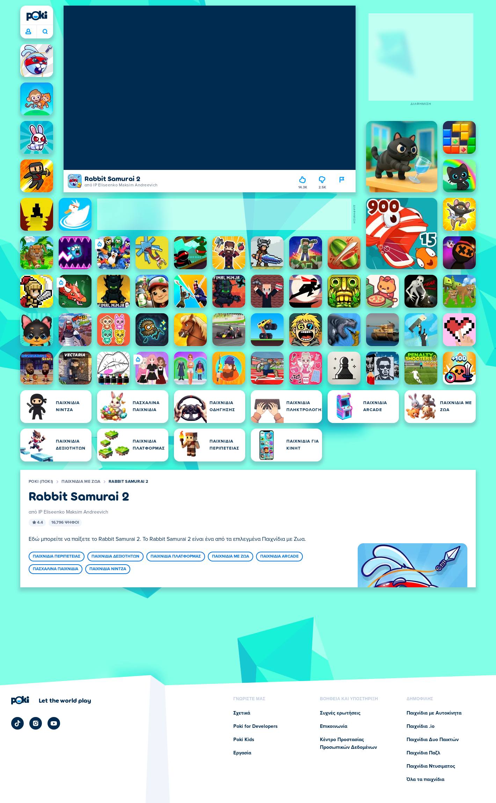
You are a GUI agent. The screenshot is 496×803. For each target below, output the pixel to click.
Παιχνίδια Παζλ (423, 753)
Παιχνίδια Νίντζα (107, 569)
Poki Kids (243, 739)
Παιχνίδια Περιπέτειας (56, 556)
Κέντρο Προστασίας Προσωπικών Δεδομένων (348, 743)
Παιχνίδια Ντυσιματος (431, 766)
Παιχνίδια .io (421, 726)
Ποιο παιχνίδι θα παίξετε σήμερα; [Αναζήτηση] (45, 31)
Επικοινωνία (333, 726)
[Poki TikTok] (17, 723)
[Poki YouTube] (54, 723)
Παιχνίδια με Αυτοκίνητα (434, 713)
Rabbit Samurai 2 (128, 482)
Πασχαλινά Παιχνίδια (55, 569)
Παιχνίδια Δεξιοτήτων (115, 556)
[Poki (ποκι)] (36, 16)
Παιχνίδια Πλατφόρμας (176, 556)
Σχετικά (241, 713)
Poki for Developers (255, 726)
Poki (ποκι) (41, 482)
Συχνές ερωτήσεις (340, 713)
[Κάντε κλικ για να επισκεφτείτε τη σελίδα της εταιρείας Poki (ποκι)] (51, 700)
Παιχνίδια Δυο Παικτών (433, 739)
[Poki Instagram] (35, 723)
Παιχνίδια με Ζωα (80, 482)
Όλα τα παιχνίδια (425, 779)
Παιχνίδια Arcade (279, 556)
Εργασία (242, 753)
